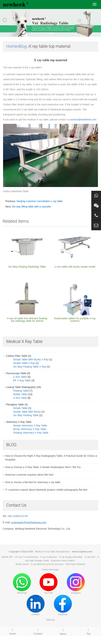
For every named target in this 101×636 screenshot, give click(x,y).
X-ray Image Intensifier (70, 557)
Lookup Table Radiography (21, 387)
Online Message (50, 569)
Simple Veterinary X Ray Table (30, 425)
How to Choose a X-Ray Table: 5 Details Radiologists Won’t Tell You (43, 467)
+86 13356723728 (17, 516)
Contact (38, 631)
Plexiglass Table (15, 404)
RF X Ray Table (22, 380)
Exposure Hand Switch (63, 560)
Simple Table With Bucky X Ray (30, 359)
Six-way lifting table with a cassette (31, 206)
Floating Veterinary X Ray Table (30, 432)
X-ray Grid (89, 557)
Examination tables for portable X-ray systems (74, 319)
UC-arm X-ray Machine (26, 557)
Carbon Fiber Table (16, 355)
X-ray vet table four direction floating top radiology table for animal (27, 319)
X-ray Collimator (48, 557)
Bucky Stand (22, 564)
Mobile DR (7, 557)
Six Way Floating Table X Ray (29, 366)
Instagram (76, 583)
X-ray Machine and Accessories (47, 564)
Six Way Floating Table (26, 415)
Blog (23, 46)
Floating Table (21, 390)
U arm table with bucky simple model (74, 266)
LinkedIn (36, 605)
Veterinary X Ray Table (18, 421)
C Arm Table (20, 376)
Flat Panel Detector (75, 564)
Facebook (63, 605)
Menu (63, 631)
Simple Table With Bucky (27, 411)
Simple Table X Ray (24, 363)
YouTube (49, 583)
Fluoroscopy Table (16, 373)
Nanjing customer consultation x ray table (40, 201)
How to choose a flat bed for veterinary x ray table (32, 482)
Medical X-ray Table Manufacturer (52, 551)
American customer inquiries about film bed (29, 474)
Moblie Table (20, 394)
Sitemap (50, 619)
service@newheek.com (83, 119)
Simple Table (20, 408)
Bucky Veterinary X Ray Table (29, 429)
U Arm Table (20, 397)
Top (88, 631)
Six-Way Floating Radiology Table (27, 266)
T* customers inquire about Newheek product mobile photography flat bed (46, 489)
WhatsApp (22, 583)
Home (11, 46)
